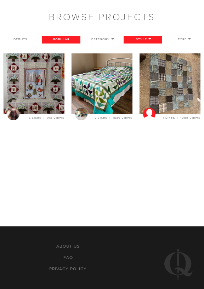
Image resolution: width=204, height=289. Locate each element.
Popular (61, 39)
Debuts (20, 39)
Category (100, 39)
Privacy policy (68, 268)
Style (141, 39)
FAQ (68, 257)
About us (68, 246)
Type (182, 39)
